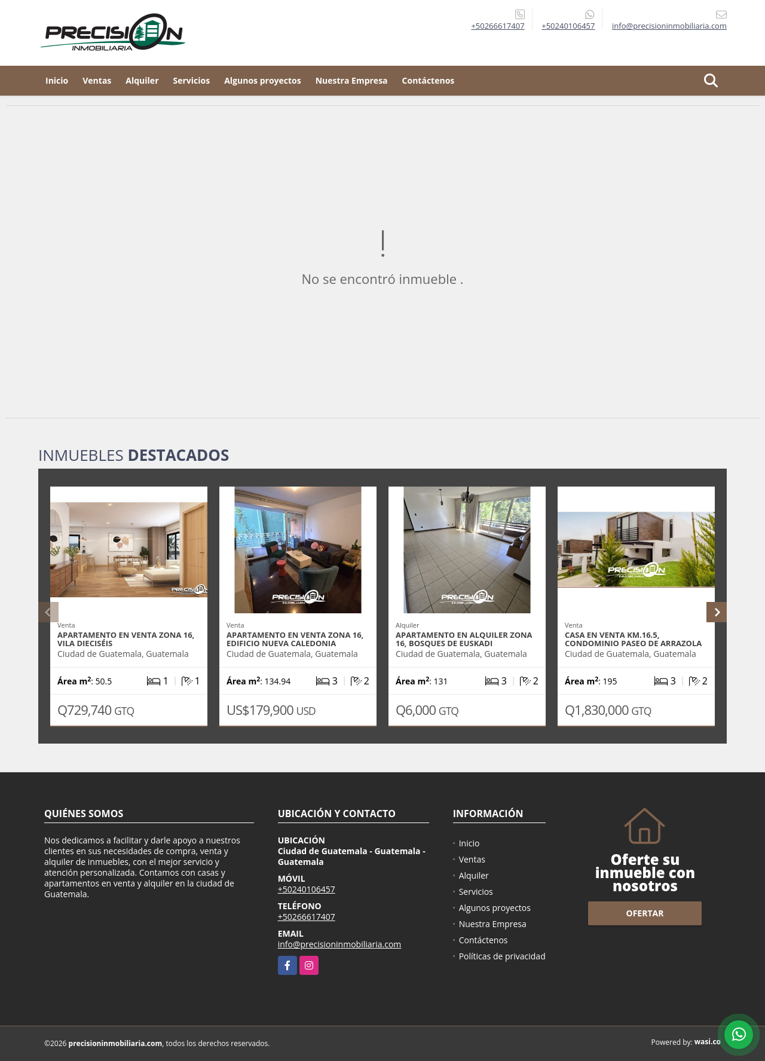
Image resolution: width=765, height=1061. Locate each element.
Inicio (56, 80)
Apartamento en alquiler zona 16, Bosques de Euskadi (464, 639)
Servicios (191, 80)
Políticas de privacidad (502, 956)
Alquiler (142, 80)
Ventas (96, 80)
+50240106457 (568, 25)
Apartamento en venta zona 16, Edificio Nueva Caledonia (295, 639)
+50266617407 (497, 25)
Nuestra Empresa (352, 80)
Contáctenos (428, 80)
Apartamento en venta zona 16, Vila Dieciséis (125, 639)
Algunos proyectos (262, 80)
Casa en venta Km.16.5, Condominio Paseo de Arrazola (633, 639)
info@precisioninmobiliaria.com (340, 944)
